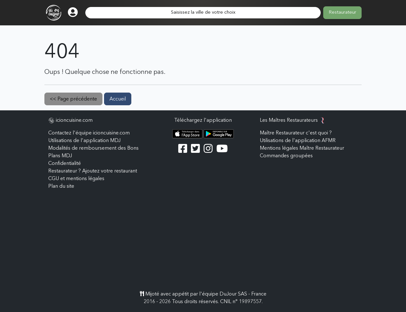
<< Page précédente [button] (73, 99)
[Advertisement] (203, 242)
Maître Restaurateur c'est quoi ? (296, 133)
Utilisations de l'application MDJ (84, 140)
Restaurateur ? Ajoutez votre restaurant (92, 171)
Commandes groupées (286, 156)
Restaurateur (342, 12)
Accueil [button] (117, 99)
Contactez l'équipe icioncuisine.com (89, 133)
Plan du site (61, 186)
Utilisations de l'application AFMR (298, 140)
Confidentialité (64, 163)
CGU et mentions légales (76, 178)
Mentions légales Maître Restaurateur (302, 148)
